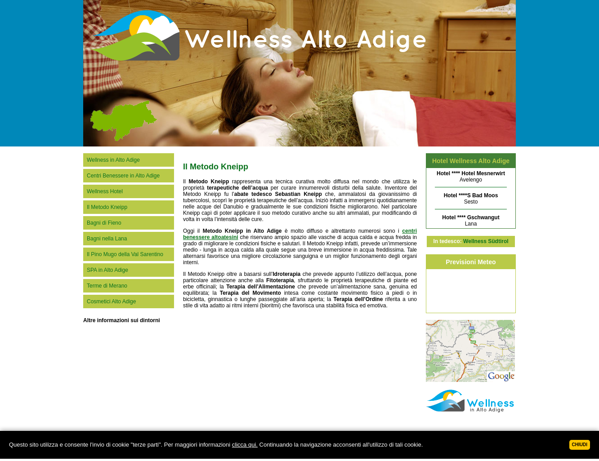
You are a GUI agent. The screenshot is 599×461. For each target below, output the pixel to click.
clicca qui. (245, 444)
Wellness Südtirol (485, 241)
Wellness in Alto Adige (113, 160)
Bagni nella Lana (107, 238)
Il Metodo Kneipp (107, 207)
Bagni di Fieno (104, 223)
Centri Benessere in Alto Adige (123, 176)
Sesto (471, 198)
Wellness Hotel (105, 191)
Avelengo (471, 176)
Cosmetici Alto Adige (111, 301)
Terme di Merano (107, 286)
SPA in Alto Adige (107, 270)
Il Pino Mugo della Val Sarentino (125, 254)
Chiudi (579, 444)
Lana (470, 220)
